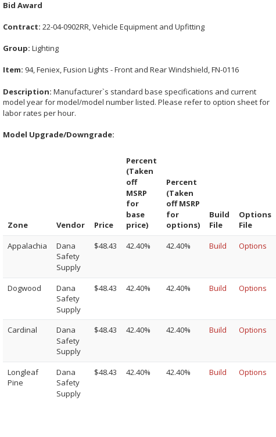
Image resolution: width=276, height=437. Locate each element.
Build (218, 246)
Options (253, 246)
